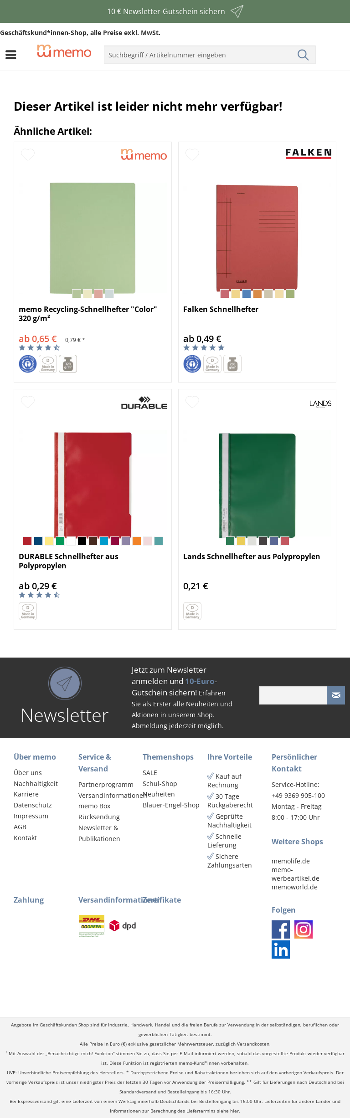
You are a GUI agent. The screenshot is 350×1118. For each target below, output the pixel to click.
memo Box (94, 805)
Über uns (28, 772)
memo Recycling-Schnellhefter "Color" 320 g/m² (88, 314)
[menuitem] (13, 55)
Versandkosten (253, 1044)
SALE (150, 772)
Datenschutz (33, 805)
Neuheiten (159, 794)
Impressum (31, 816)
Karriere (26, 794)
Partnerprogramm (106, 784)
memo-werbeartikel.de (295, 874)
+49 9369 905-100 (298, 795)
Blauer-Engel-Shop (171, 805)
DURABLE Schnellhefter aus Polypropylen (68, 561)
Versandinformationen (108, 795)
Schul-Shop (160, 783)
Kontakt (25, 837)
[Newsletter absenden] (336, 695)
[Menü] (13, 55)
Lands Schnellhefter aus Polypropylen (251, 557)
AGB (20, 826)
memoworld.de (295, 887)
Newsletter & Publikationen (99, 833)
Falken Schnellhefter (220, 309)
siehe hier (228, 1111)
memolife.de (291, 861)
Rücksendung (99, 816)
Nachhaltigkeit (36, 783)
